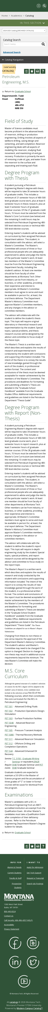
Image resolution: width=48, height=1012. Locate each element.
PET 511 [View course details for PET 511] (9, 739)
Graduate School (23, 91)
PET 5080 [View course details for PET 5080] (9, 734)
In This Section (30, 22)
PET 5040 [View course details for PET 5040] (9, 722)
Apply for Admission (35, 867)
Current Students (15, 872)
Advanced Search (11, 52)
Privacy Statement (11, 929)
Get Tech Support (34, 872)
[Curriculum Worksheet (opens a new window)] (26, 71)
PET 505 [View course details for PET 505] (9, 730)
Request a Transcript (35, 878)
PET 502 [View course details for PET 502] (9, 711)
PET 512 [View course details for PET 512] (9, 743)
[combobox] (24, 30)
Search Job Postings (35, 883)
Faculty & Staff (15, 878)
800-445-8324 (10, 911)
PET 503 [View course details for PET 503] (9, 718)
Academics (16, 15)
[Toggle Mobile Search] (44, 6)
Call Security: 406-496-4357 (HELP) (18, 920)
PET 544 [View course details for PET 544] (9, 751)
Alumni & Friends (14, 867)
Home (5, 15)
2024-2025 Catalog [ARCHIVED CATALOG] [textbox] (18, 30)
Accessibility (9, 924)
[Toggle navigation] (38, 6)
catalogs (14, 1002)
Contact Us (8, 916)
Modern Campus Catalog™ (30, 1008)
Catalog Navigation (14, 59)
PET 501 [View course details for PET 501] (9, 706)
